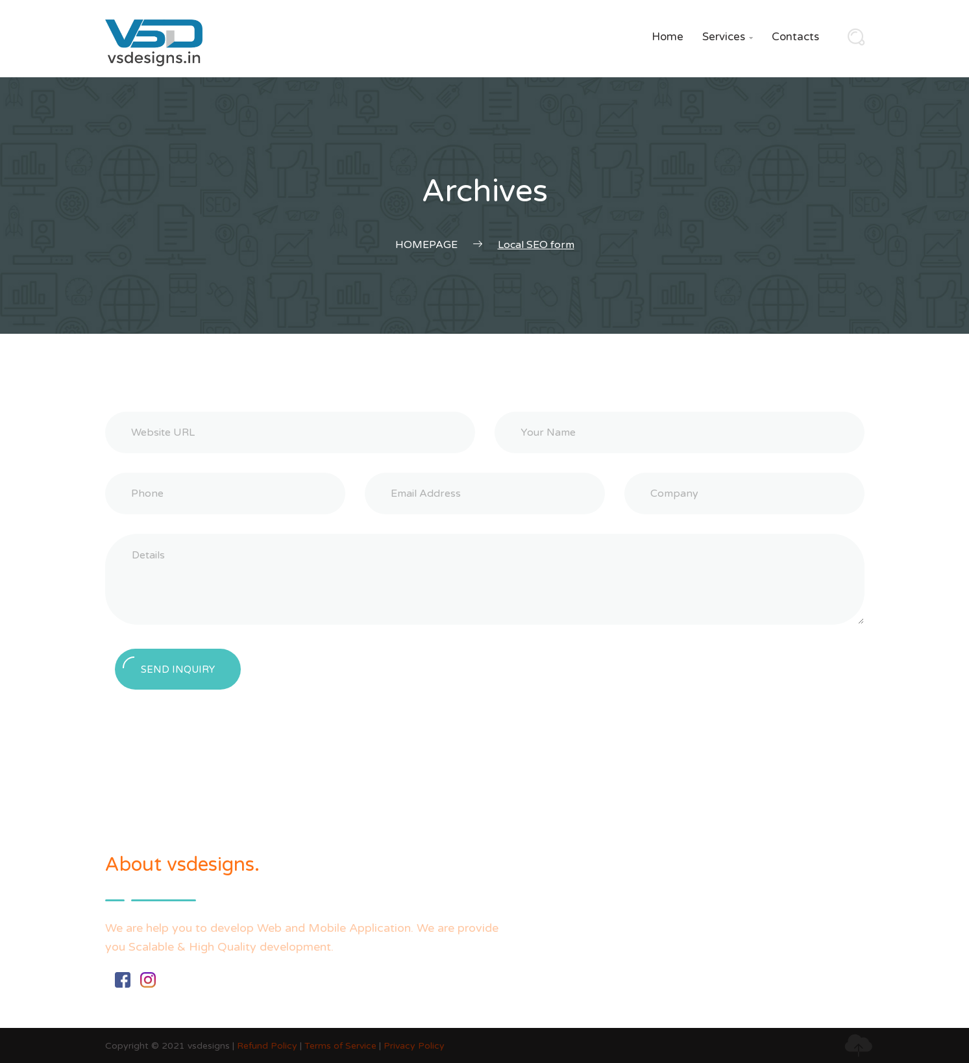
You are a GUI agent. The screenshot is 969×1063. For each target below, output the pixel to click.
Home (667, 37)
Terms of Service (340, 1045)
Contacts (795, 37)
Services (727, 37)
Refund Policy (267, 1045)
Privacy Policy (414, 1045)
